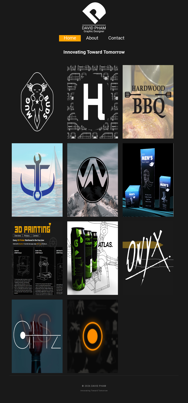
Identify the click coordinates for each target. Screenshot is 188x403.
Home (70, 38)
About (92, 38)
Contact (116, 38)
